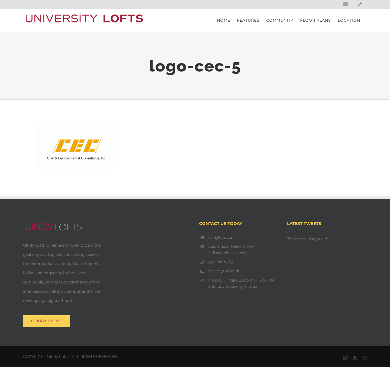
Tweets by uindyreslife (308, 239)
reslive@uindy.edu (224, 271)
